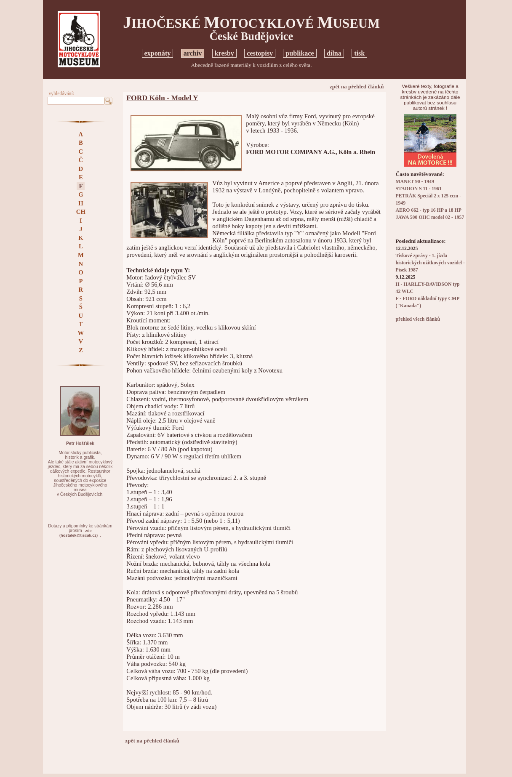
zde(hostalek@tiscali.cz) (78, 533)
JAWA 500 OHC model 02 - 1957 (430, 217)
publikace (299, 53)
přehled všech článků (418, 319)
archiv (193, 53)
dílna (334, 53)
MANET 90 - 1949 (415, 181)
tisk (359, 53)
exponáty (157, 53)
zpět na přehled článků (357, 86)
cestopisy (260, 53)
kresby (224, 53)
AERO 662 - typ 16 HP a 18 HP (428, 210)
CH (80, 211)
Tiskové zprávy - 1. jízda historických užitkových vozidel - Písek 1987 (430, 263)
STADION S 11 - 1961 (419, 189)
